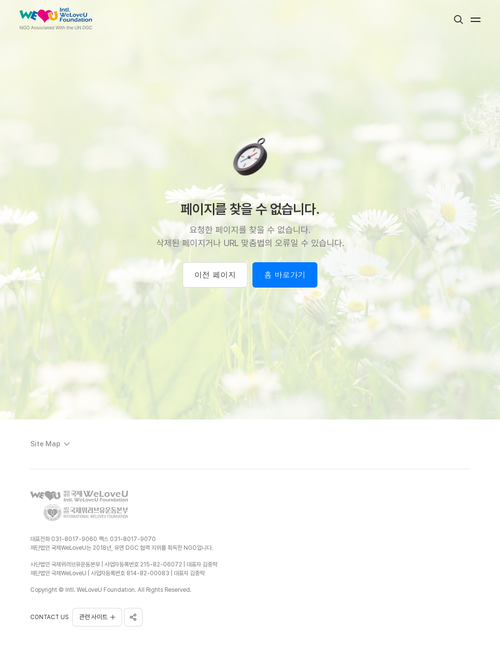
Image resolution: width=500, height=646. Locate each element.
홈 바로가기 (285, 274)
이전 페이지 (215, 274)
